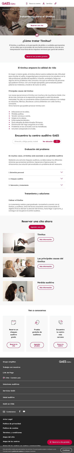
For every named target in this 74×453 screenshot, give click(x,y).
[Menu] (71, 3)
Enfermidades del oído (9, 9)
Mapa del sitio (9, 437)
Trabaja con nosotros (11, 367)
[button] (59, 442)
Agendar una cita (37, 227)
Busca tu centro (60, 345)
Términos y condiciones (12, 432)
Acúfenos (21, 9)
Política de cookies (10, 428)
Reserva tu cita (13, 345)
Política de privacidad (12, 423)
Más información (46, 239)
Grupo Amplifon (9, 361)
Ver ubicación (48, 141)
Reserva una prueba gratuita (37, 56)
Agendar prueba (37, 345)
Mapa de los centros (11, 441)
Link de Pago (8, 372)
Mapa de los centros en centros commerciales (22, 446)
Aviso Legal (7, 419)
